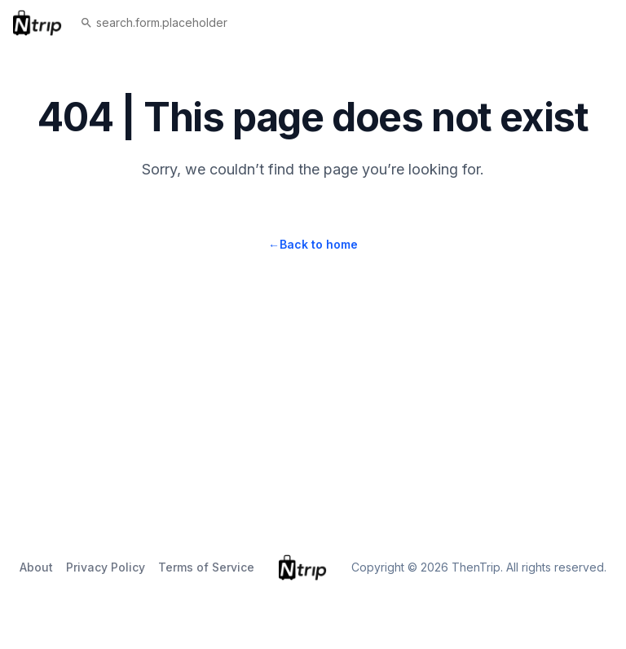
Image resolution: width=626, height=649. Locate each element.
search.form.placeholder (153, 22)
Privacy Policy (105, 567)
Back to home (313, 244)
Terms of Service (206, 567)
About (36, 567)
